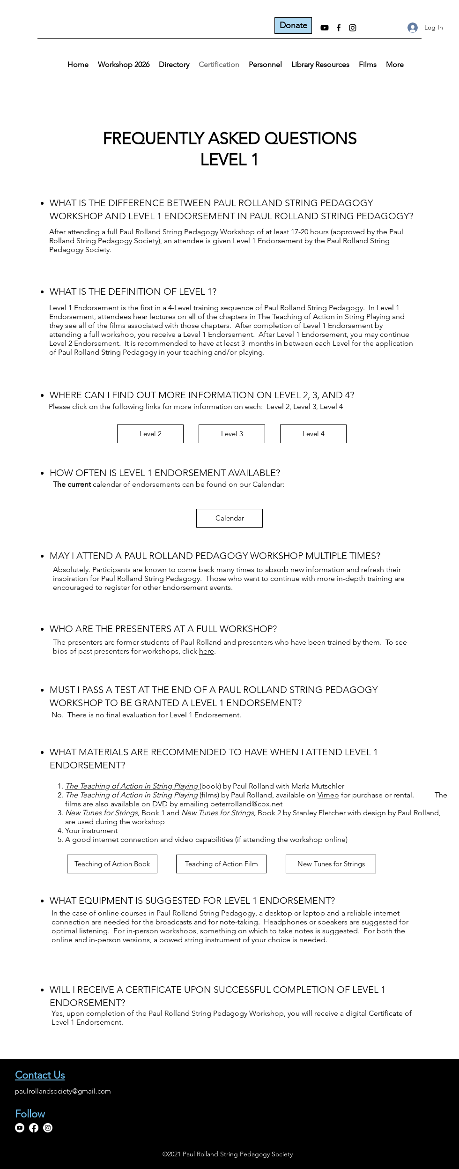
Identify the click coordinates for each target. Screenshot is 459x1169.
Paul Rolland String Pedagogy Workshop (187, 231)
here (206, 651)
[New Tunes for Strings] (331, 864)
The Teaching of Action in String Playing (324, 316)
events (220, 587)
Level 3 (304, 406)
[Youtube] (324, 27)
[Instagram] (352, 27)
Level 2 (278, 406)
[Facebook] (338, 27)
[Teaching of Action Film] (221, 864)
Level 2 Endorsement (84, 343)
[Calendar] (229, 518)
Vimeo (328, 794)
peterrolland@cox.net (246, 803)
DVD (160, 803)
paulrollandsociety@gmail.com (63, 1091)
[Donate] (293, 25)
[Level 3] (232, 433)
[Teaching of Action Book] (112, 864)
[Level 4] (313, 433)
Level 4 (331, 406)
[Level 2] (150, 433)
